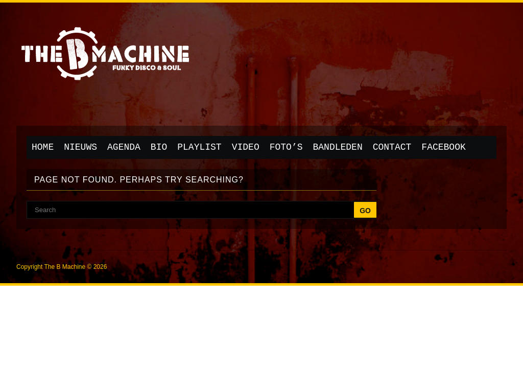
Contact (392, 147)
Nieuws (80, 147)
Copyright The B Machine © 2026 (61, 266)
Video (245, 147)
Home (43, 147)
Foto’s (286, 147)
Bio (159, 147)
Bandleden (338, 147)
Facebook (443, 147)
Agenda (123, 147)
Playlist (199, 147)
